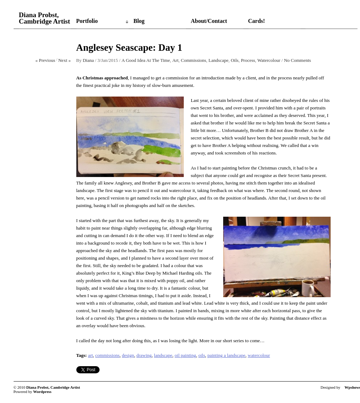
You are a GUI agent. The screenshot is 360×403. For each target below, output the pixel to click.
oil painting (185, 355)
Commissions (193, 60)
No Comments (297, 60)
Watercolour (269, 60)
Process (248, 60)
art (90, 355)
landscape (163, 355)
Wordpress (42, 391)
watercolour (259, 355)
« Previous (45, 60)
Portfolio (87, 21)
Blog (139, 21)
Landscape (218, 60)
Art (175, 60)
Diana (88, 60)
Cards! (256, 21)
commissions (107, 355)
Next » (64, 60)
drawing (144, 355)
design (128, 355)
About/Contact (209, 21)
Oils (235, 60)
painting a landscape (226, 355)
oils (201, 355)
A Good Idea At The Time (145, 60)
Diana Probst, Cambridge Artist (44, 18)
